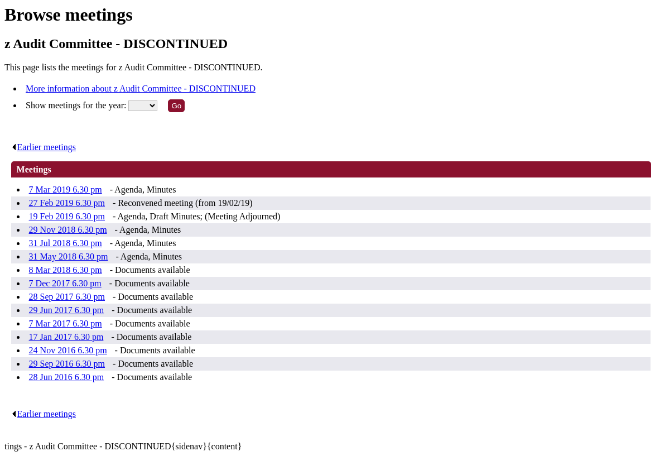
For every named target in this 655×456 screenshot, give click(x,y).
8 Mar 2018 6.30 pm (65, 270)
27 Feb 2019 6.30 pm (67, 203)
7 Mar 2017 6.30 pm (65, 323)
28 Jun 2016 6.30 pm (66, 377)
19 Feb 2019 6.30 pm (67, 216)
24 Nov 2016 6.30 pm (68, 350)
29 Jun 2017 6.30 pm (66, 310)
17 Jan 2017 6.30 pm (66, 337)
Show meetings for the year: (77, 105)
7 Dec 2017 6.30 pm (65, 283)
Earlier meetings (43, 147)
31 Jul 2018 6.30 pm (65, 243)
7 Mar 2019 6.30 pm (65, 189)
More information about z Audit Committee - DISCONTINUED (141, 88)
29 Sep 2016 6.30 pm (67, 363)
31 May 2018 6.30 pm (68, 256)
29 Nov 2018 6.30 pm (68, 229)
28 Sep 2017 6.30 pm (67, 296)
